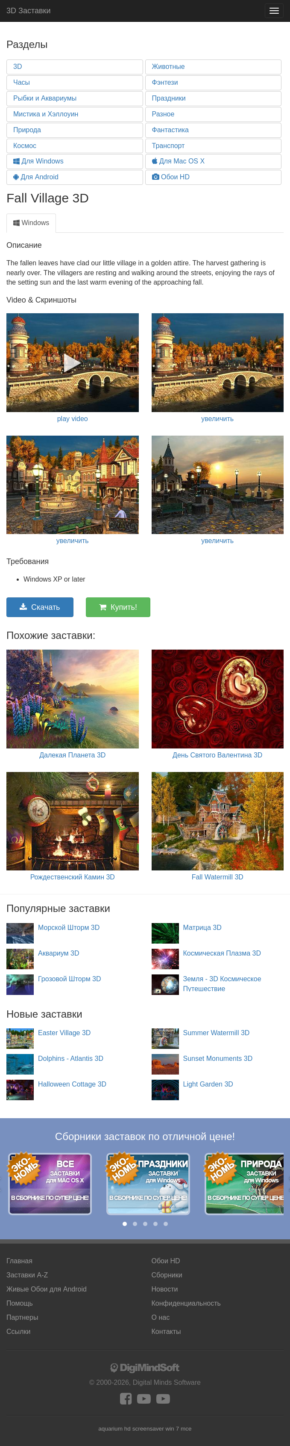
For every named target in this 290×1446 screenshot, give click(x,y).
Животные (168, 66)
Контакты (166, 1331)
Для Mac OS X (178, 161)
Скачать (40, 607)
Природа (27, 130)
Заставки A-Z (27, 1275)
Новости (165, 1289)
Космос (24, 145)
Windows (31, 222)
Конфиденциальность (186, 1303)
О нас (161, 1317)
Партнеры (22, 1317)
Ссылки (18, 1331)
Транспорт (168, 145)
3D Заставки (28, 10)
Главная (19, 1261)
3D (17, 66)
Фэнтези (165, 82)
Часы (21, 82)
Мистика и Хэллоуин (45, 114)
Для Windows (38, 161)
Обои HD (171, 177)
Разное (163, 114)
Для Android (36, 177)
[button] (125, 1224)
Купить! (118, 607)
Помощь (19, 1303)
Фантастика (170, 130)
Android (46, 1289)
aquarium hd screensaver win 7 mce (144, 1428)
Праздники (169, 98)
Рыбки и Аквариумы (44, 98)
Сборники (167, 1275)
